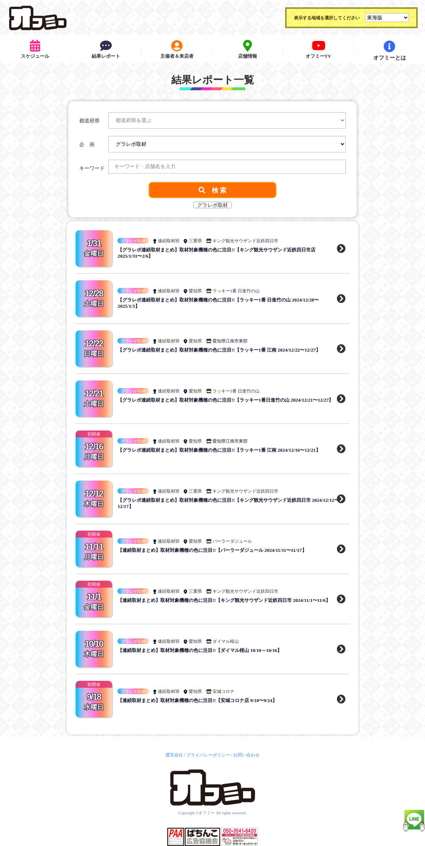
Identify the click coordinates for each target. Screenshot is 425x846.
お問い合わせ (246, 755)
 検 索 (213, 190)
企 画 (87, 144)
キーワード (92, 168)
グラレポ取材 (133, 241)
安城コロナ (223, 691)
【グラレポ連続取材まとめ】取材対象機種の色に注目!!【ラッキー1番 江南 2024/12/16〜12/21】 (226, 450)
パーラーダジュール (232, 541)
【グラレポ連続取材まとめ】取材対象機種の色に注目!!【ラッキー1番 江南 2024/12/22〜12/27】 (226, 350)
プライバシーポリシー (208, 755)
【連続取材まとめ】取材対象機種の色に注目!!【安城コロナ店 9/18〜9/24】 (203, 700)
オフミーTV (318, 51)
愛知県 (195, 290)
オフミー (207, 813)
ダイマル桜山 (225, 641)
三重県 (195, 240)
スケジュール (35, 51)
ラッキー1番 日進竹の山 (236, 290)
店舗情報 (248, 51)
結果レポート (105, 51)
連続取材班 (169, 240)
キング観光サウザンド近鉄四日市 (245, 240)
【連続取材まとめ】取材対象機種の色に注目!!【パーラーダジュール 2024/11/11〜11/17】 (219, 550)
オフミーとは (389, 51)
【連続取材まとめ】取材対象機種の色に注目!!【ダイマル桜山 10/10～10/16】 (206, 650)
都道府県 (89, 121)
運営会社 (174, 755)
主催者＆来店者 (177, 51)
